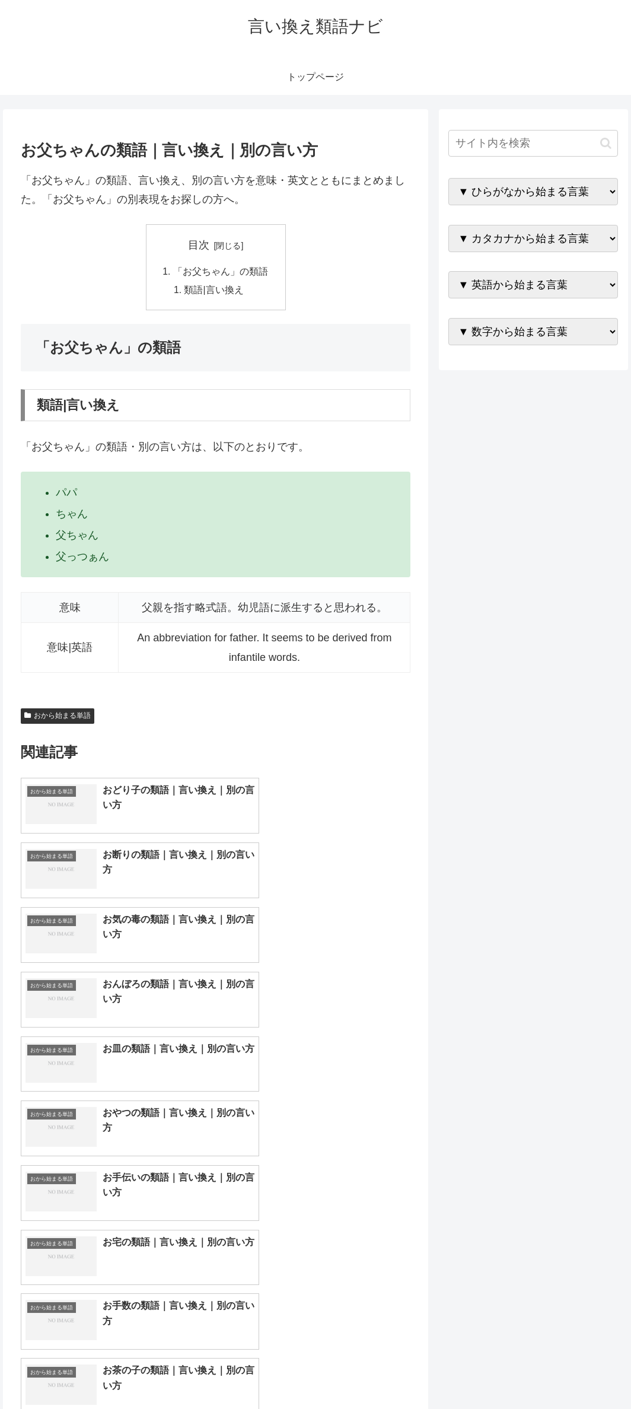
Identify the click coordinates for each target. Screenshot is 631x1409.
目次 (198, 245)
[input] (532, 143)
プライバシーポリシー (578, 1372)
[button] (605, 143)
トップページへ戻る (487, 1372)
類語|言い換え (214, 290)
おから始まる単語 (57, 717)
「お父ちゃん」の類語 (220, 271)
